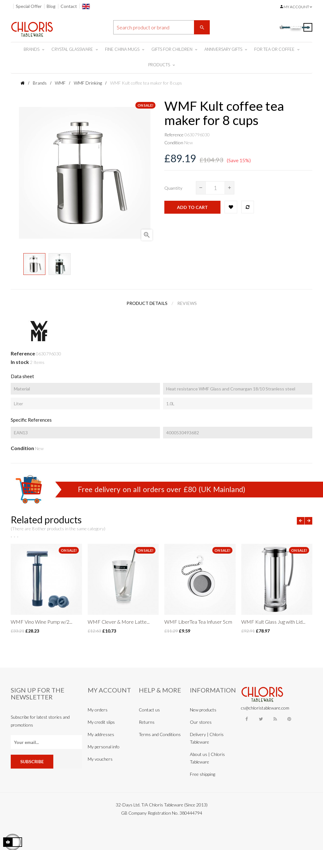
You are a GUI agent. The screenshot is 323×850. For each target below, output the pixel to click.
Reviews (187, 303)
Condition (173, 142)
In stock (20, 362)
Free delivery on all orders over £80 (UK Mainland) (161, 489)
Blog (51, 6)
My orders (98, 709)
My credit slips (101, 722)
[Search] (161, 27)
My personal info (104, 746)
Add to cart (192, 207)
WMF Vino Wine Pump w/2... (41, 622)
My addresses (101, 734)
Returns (147, 722)
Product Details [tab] (146, 303)
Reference (174, 134)
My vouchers (100, 759)
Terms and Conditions (160, 734)
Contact (69, 6)
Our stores (201, 722)
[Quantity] (215, 187)
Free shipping (202, 774)
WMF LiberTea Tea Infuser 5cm (198, 622)
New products (203, 709)
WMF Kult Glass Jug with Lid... (273, 622)
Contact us (149, 709)
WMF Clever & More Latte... (119, 622)
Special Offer (29, 6)
